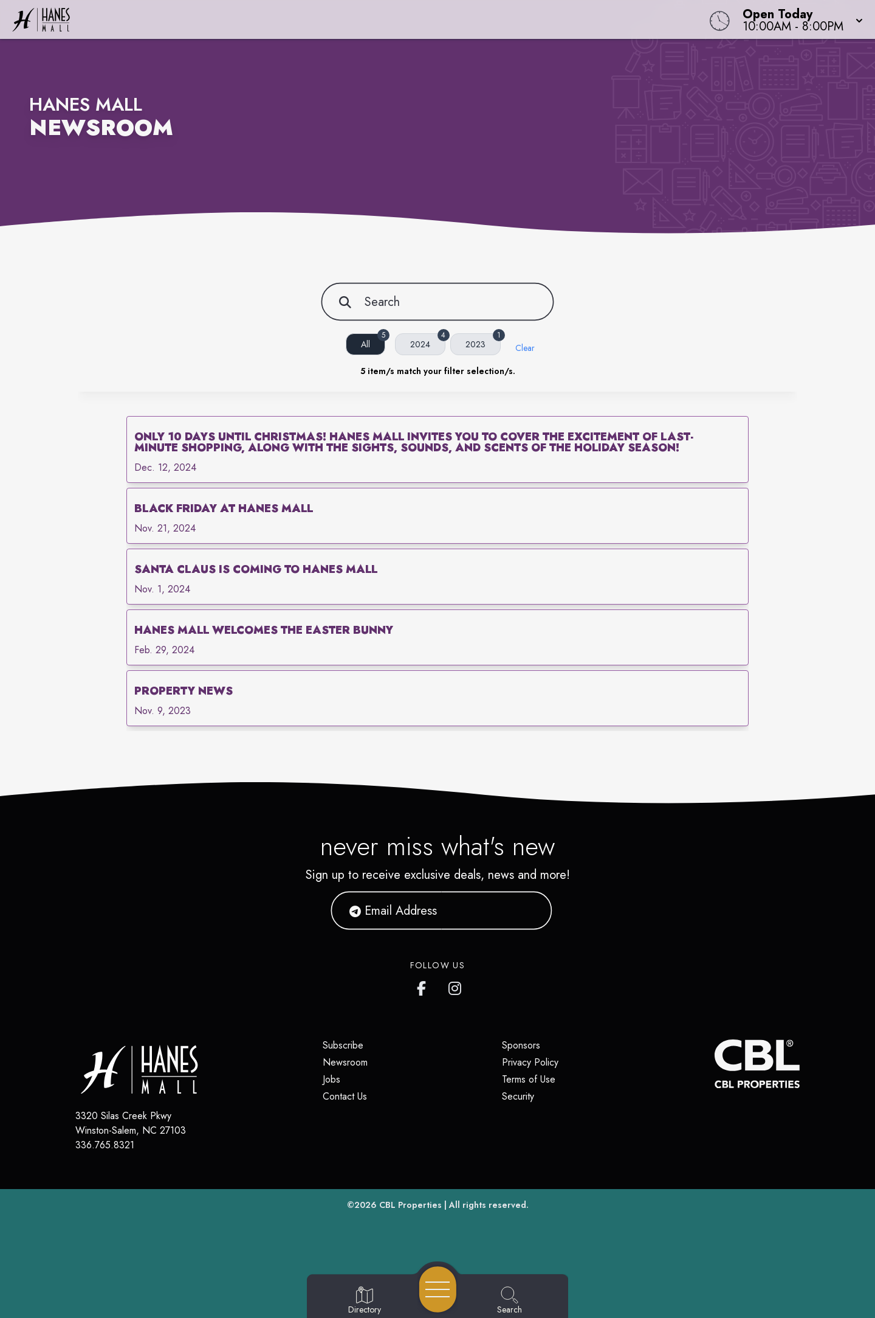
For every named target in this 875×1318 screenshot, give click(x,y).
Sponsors (521, 1045)
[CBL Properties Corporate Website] (715, 1063)
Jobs (331, 1079)
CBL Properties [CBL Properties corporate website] (410, 1205)
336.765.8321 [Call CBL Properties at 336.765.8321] (104, 1145)
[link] (437, 449)
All (373, 341)
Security (518, 1096)
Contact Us (345, 1096)
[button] (799, 19)
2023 (483, 341)
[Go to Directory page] (364, 1301)
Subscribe (343, 1045)
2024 (427, 341)
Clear (525, 348)
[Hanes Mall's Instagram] (455, 986)
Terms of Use (528, 1079)
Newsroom (345, 1062)
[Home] (330, 19)
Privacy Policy (530, 1062)
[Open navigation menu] (437, 1289)
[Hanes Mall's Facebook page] (424, 986)
